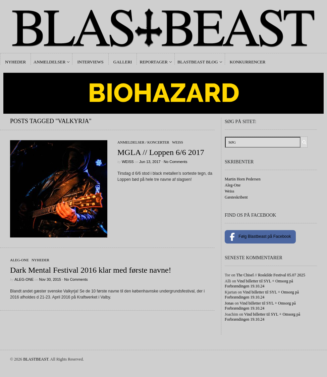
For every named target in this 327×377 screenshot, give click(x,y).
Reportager (153, 61)
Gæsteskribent (236, 197)
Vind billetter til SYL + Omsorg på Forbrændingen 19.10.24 (259, 283)
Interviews (90, 61)
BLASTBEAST (35, 359)
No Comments (175, 162)
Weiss (177, 142)
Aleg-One (19, 260)
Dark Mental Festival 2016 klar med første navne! (90, 270)
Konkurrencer (248, 61)
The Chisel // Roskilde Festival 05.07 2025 (270, 275)
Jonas (229, 303)
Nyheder (15, 61)
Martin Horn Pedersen (243, 179)
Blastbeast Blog (197, 61)
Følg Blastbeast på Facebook (260, 237)
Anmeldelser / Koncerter (143, 142)
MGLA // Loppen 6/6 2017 (160, 152)
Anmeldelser (49, 61)
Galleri (122, 61)
